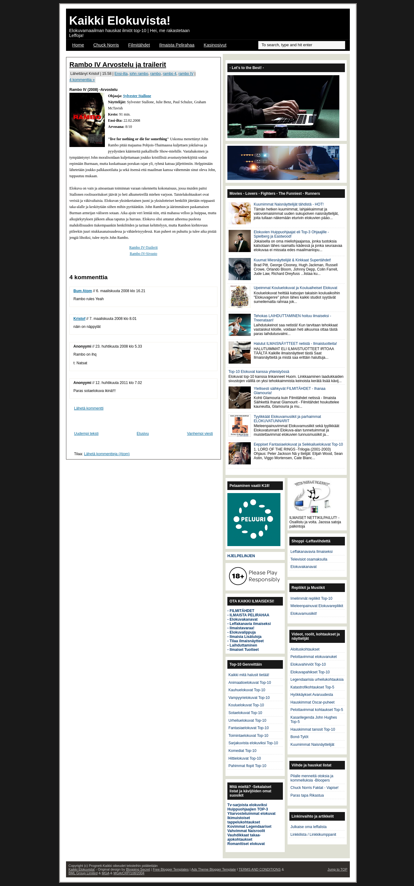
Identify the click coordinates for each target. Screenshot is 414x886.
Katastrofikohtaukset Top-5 (312, 687)
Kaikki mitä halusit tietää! (249, 675)
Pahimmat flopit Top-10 (248, 766)
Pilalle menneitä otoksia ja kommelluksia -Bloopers (312, 778)
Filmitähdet (139, 45)
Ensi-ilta (121, 73)
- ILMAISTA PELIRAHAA (248, 615)
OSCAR (80, 53)
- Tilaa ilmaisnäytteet (245, 641)
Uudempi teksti (86, 433)
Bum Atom (82, 291)
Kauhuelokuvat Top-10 (247, 690)
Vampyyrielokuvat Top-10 (249, 698)
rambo (155, 73)
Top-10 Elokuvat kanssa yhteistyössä (259, 372)
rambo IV (185, 73)
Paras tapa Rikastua (307, 795)
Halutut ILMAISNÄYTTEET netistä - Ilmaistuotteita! (295, 343)
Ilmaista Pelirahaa (176, 45)
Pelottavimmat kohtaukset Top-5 (317, 710)
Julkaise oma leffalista (309, 827)
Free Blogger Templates (171, 869)
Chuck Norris (106, 45)
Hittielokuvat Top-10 (245, 758)
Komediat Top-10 (243, 751)
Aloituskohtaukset (305, 649)
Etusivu (143, 433)
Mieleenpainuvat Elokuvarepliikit (317, 606)
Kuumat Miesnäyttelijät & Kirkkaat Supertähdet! (292, 260)
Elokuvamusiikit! (304, 613)
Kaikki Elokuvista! (120, 20)
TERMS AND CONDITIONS (260, 869)
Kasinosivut (215, 45)
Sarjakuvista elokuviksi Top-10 (253, 743)
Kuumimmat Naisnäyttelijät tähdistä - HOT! (289, 204)
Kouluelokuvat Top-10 (246, 705)
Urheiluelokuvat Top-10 (248, 720)
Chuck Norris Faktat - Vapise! (315, 788)
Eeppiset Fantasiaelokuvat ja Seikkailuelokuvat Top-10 (298, 444)
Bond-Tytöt (299, 737)
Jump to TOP (337, 869)
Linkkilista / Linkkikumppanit (313, 834)
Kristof (79, 318)
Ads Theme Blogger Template (213, 869)
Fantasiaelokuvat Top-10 (249, 728)
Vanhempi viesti (200, 433)
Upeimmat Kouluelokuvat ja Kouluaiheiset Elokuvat (295, 288)
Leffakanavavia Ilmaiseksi (312, 551)
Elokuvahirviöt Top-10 (308, 664)
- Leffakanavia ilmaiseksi (249, 624)
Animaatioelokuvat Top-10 (250, 682)
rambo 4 (169, 73)
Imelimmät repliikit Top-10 (312, 598)
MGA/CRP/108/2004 (129, 873)
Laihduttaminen (243, 645)
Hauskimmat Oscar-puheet (313, 702)
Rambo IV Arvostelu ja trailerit (117, 64)
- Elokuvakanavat (242, 619)
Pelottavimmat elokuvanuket (314, 657)
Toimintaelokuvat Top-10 (248, 735)
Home (78, 45)
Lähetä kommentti (88, 408)
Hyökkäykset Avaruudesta (312, 694)
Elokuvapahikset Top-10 (310, 672)
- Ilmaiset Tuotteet (243, 649)
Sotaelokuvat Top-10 (245, 713)
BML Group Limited (82, 873)
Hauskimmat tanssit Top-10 (313, 729)
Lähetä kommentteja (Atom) (107, 454)
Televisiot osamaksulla (309, 559)
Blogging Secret (138, 869)
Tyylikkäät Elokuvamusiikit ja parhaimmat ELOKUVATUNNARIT (287, 418)
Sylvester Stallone (137, 96)
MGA (105, 873)
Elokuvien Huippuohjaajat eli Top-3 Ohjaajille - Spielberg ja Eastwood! (291, 234)
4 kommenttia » (82, 80)
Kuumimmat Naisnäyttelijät (312, 744)
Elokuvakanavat (304, 567)
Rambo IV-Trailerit (143, 247)
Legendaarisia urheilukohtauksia (317, 679)
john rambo (139, 73)
